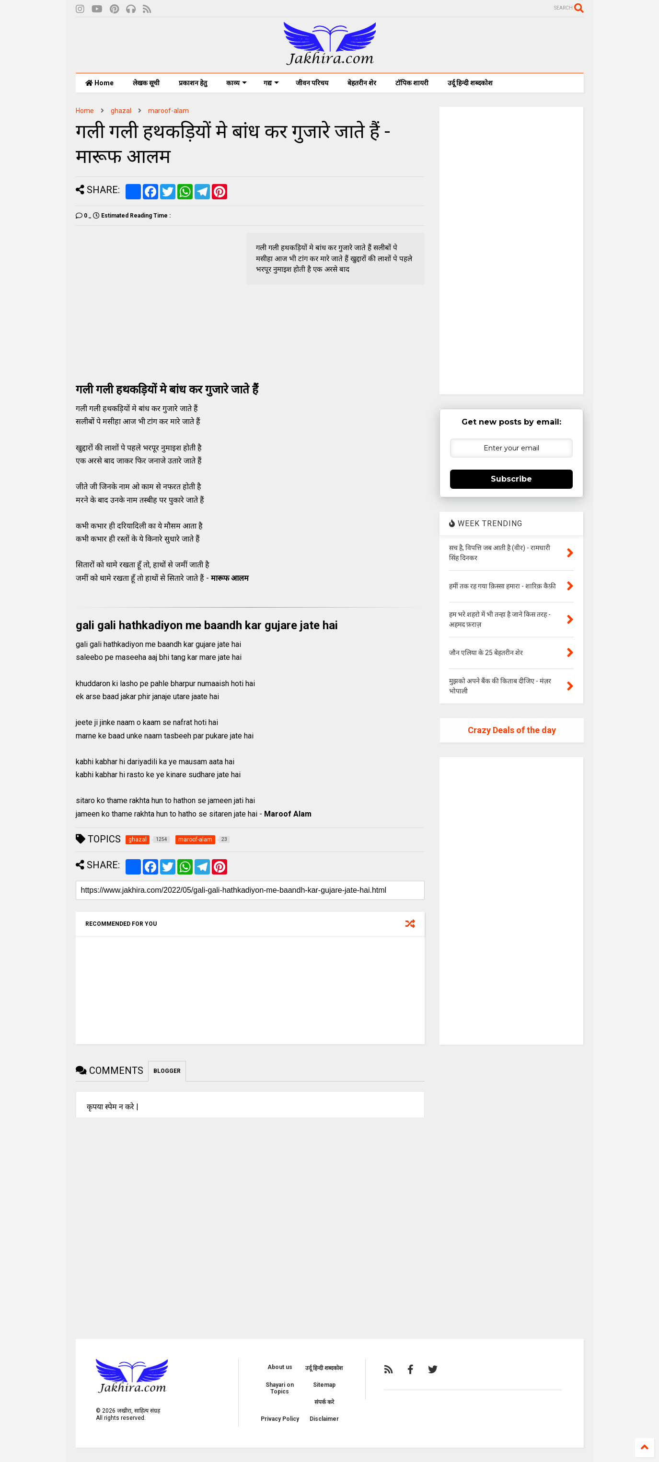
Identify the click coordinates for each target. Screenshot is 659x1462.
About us (279, 1367)
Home (99, 83)
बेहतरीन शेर (361, 83)
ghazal (121, 111)
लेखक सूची (146, 83)
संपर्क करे (324, 1402)
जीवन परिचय (312, 83)
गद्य (271, 83)
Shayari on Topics (280, 1388)
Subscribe (511, 478)
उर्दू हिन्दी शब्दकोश (470, 83)
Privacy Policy (280, 1419)
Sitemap (324, 1384)
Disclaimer (324, 1419)
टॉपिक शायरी (411, 83)
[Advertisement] (156, 300)
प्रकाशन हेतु (193, 83)
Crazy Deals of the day (512, 730)
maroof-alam (168, 111)
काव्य (236, 83)
